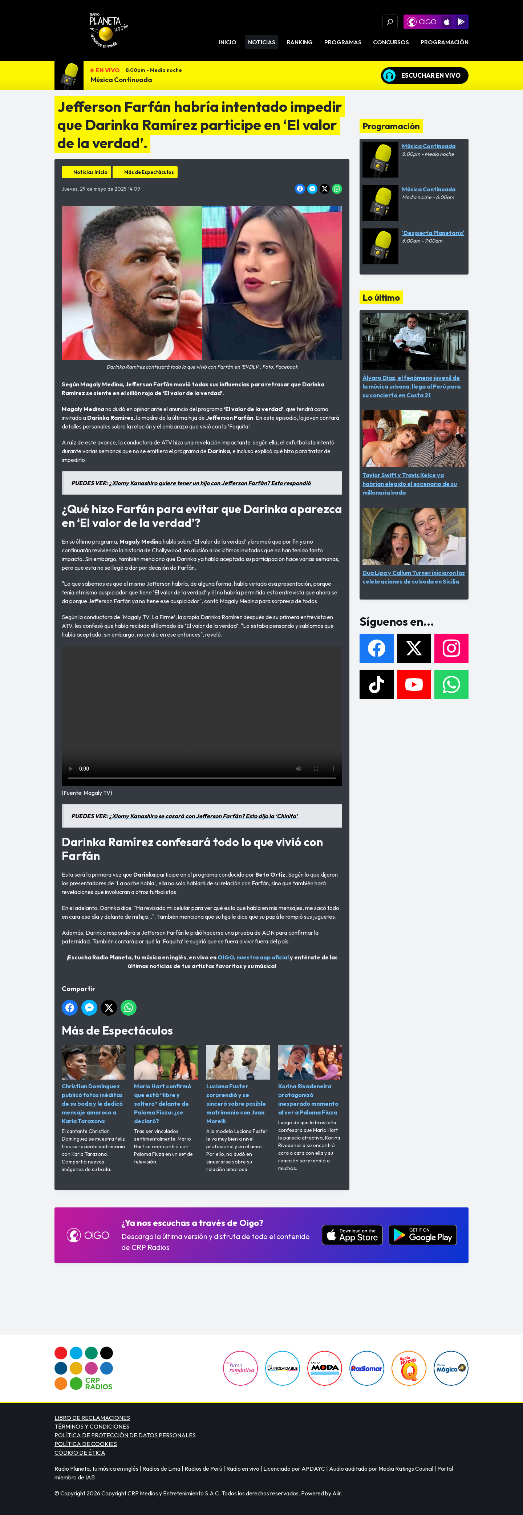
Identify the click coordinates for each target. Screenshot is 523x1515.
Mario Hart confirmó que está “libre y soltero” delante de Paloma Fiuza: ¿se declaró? (166, 1085)
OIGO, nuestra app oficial (253, 957)
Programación (445, 42)
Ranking (300, 42)
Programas (342, 42)
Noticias (261, 42)
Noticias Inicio (90, 172)
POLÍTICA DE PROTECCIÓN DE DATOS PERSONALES (125, 1435)
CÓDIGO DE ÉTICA (79, 1452)
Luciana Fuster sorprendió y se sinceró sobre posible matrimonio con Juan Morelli (238, 1085)
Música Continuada (121, 80)
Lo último (381, 297)
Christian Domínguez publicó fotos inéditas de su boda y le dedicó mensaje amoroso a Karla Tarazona (94, 1085)
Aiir (336, 1493)
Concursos (391, 42)
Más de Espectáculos (149, 172)
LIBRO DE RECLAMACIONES (92, 1417)
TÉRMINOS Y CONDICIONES (91, 1426)
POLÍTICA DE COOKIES (85, 1443)
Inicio (227, 42)
